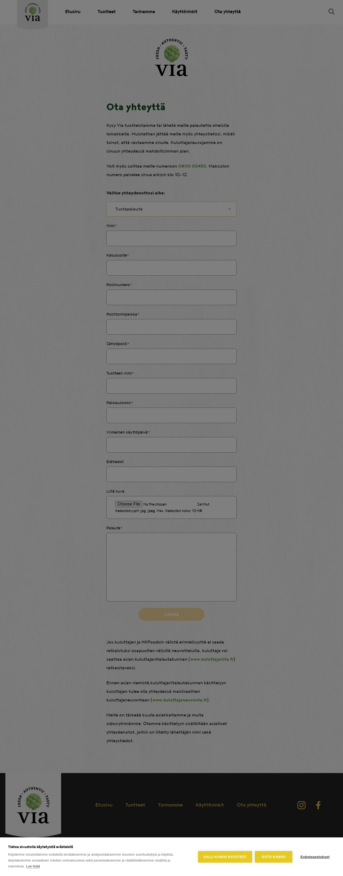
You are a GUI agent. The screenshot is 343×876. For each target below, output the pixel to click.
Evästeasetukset (315, 857)
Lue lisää (33, 866)
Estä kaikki (273, 857)
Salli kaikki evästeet (225, 857)
